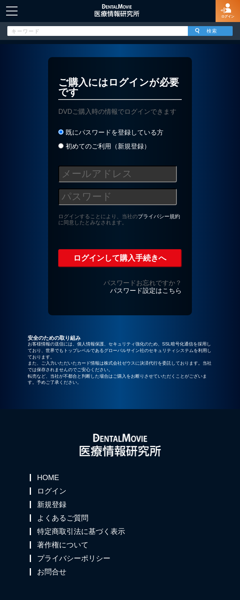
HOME (48, 477)
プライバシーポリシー (73, 558)
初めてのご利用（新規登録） (104, 146)
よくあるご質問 (62, 518)
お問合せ (51, 572)
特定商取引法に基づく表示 (81, 531)
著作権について (62, 545)
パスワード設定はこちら (146, 290)
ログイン (51, 491)
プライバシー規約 (159, 216)
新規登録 (51, 504)
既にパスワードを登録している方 (110, 132)
